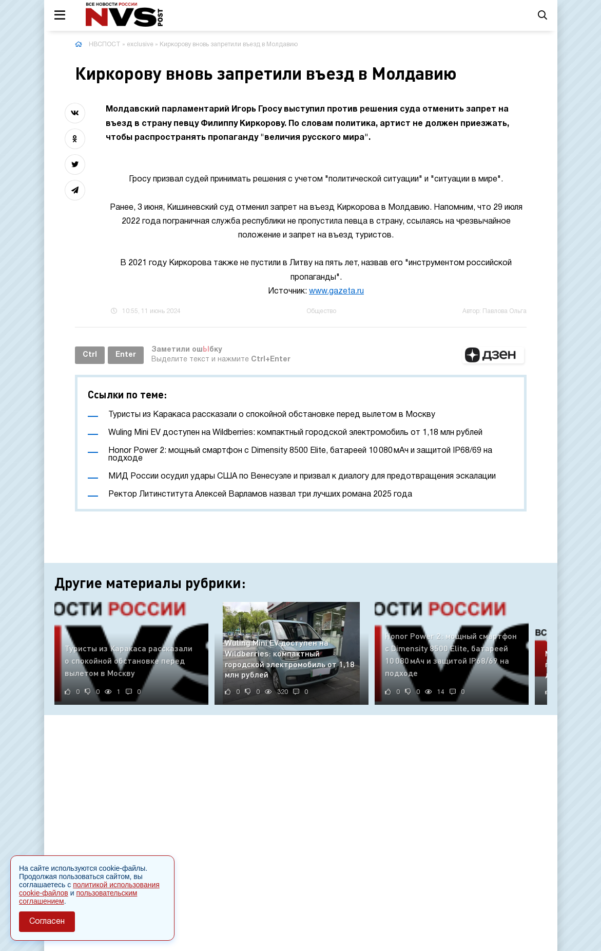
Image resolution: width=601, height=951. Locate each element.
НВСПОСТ (105, 44)
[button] (493, 355)
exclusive (140, 44)
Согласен (47, 921)
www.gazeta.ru (336, 291)
